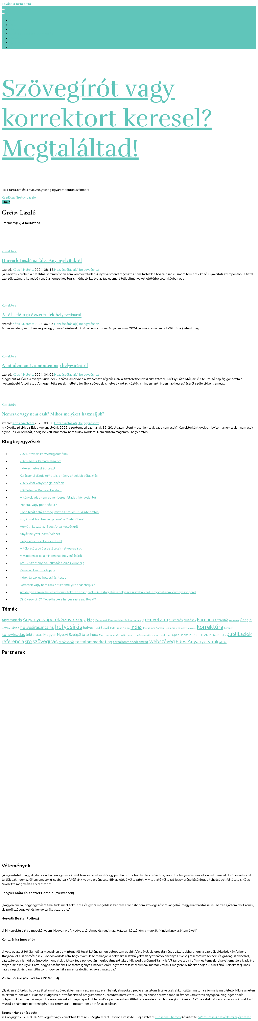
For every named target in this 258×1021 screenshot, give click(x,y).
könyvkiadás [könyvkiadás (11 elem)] (13, 634)
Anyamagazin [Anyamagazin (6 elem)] (12, 620)
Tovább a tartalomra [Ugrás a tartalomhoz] (16, 4)
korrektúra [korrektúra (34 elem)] (210, 627)
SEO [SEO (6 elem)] (28, 642)
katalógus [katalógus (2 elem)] (191, 628)
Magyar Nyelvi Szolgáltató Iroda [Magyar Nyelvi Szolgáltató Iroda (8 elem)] (70, 634)
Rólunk (15, 25)
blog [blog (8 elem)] (91, 620)
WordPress (206, 1017)
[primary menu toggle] (3, 9)
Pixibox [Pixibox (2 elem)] (213, 635)
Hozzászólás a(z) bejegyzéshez (76, 269)
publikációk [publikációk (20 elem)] (239, 634)
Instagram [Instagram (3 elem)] (149, 628)
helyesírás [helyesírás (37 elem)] (68, 627)
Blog (13, 47)
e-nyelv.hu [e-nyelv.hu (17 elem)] (156, 619)
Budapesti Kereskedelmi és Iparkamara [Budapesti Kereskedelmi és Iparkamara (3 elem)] (118, 620)
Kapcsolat (17, 42)
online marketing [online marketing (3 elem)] (161, 635)
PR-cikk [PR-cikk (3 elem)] (221, 635)
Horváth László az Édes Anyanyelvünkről (42, 260)
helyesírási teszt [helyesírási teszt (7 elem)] (96, 627)
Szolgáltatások (21, 29)
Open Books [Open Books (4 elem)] (180, 635)
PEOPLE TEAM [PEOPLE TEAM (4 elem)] (199, 635)
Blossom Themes (168, 1017)
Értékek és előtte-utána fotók (31, 34)
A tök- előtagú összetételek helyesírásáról (41, 315)
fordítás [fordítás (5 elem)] (222, 620)
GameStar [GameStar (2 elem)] (234, 620)
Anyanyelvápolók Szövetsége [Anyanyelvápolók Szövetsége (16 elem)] (54, 619)
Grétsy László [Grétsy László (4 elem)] (10, 628)
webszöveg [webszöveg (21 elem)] (162, 641)
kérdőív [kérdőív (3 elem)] (228, 628)
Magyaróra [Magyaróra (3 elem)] (105, 635)
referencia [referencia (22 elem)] (13, 641)
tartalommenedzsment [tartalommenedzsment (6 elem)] (130, 642)
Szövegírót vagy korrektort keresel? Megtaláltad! (107, 118)
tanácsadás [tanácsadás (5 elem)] (66, 642)
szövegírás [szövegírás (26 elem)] (45, 641)
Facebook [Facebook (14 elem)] (207, 619)
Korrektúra (9, 251)
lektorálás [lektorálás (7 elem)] (34, 634)
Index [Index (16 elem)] (136, 627)
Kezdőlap (16, 20)
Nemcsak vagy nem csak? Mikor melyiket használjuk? (53, 414)
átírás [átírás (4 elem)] (223, 642)
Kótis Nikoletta (23, 269)
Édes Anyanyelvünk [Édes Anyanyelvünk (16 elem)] (197, 641)
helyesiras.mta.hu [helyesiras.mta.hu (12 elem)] (37, 627)
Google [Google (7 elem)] (246, 619)
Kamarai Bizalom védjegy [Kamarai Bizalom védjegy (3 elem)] (171, 628)
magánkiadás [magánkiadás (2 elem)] (119, 635)
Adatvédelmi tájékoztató (233, 1017)
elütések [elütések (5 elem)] (190, 620)
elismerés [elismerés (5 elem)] (176, 620)
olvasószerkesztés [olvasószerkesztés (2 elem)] (142, 635)
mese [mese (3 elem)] (130, 635)
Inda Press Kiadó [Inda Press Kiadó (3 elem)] (120, 628)
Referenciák (18, 38)
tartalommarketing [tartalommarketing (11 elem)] (93, 642)
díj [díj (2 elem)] (143, 620)
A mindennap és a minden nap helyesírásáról (45, 365)
